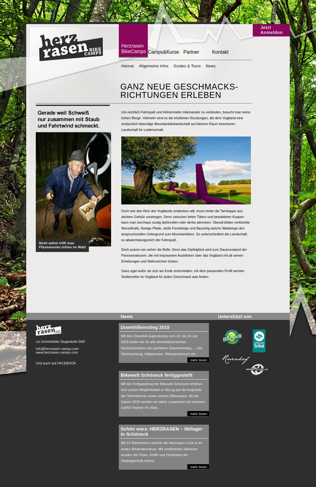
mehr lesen (198, 360)
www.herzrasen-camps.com (57, 352)
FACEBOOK (66, 363)
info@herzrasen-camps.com (57, 349)
